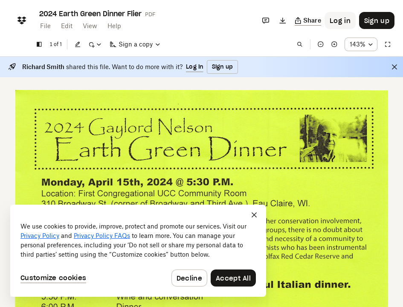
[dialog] (138, 251)
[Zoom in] (334, 44)
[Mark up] (94, 44)
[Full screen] (387, 44)
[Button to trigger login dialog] (340, 20)
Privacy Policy (39, 235)
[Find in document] (300, 44)
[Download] (282, 20)
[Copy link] (308, 20)
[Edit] (77, 44)
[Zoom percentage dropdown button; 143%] (361, 44)
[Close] (394, 67)
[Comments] (265, 20)
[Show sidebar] (39, 44)
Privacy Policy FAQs (102, 235)
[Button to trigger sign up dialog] (376, 20)
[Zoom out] (321, 44)
